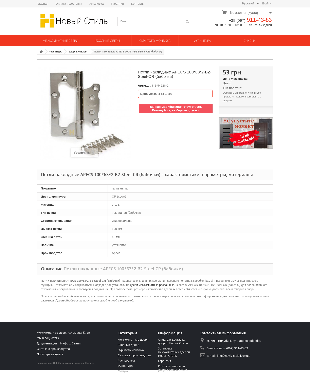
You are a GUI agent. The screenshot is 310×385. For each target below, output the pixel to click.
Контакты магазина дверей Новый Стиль (173, 367)
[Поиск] (187, 21)
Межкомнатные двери (60, 41)
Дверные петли (78, 51)
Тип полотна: (232, 88)
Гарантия (117, 3)
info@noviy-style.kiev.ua (233, 355)
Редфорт (89, 378)
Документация (47, 343)
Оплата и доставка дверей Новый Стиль (173, 341)
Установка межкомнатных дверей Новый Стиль (174, 352)
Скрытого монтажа (154, 41)
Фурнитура (202, 41)
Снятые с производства (53, 348)
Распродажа (126, 360)
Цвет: (227, 83)
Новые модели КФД (47, 378)
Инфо (64, 343)
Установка (96, 3)
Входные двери (107, 41)
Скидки (249, 41)
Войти (267, 3)
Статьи (76, 343)
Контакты (137, 3)
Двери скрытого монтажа (71, 378)
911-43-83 (259, 20)
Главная (42, 3)
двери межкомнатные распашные (152, 285)
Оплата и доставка (69, 3)
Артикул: (144, 85)
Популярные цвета (50, 354)
